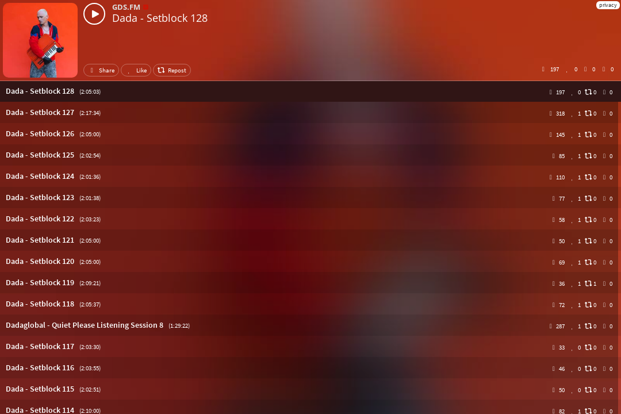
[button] (310, 91)
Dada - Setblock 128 (160, 18)
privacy (608, 5)
